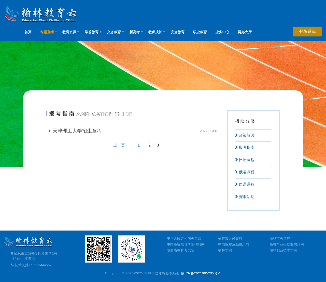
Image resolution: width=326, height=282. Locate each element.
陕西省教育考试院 (180, 250)
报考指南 (245, 147)
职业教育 (200, 32)
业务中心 (222, 32)
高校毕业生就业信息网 (286, 244)
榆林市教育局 (279, 238)
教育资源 (69, 32)
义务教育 (114, 32)
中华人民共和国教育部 (184, 238)
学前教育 (92, 32)
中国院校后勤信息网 (233, 244)
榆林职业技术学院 (283, 250)
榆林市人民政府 (230, 238)
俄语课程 (245, 172)
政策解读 (245, 135)
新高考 (134, 32)
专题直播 (47, 32)
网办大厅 (245, 32)
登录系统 (307, 31)
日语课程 (245, 160)
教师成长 (155, 32)
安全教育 (177, 32)
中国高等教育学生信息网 (186, 244)
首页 (28, 32)
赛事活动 (245, 197)
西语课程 (245, 184)
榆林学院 (225, 250)
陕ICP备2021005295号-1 (201, 273)
